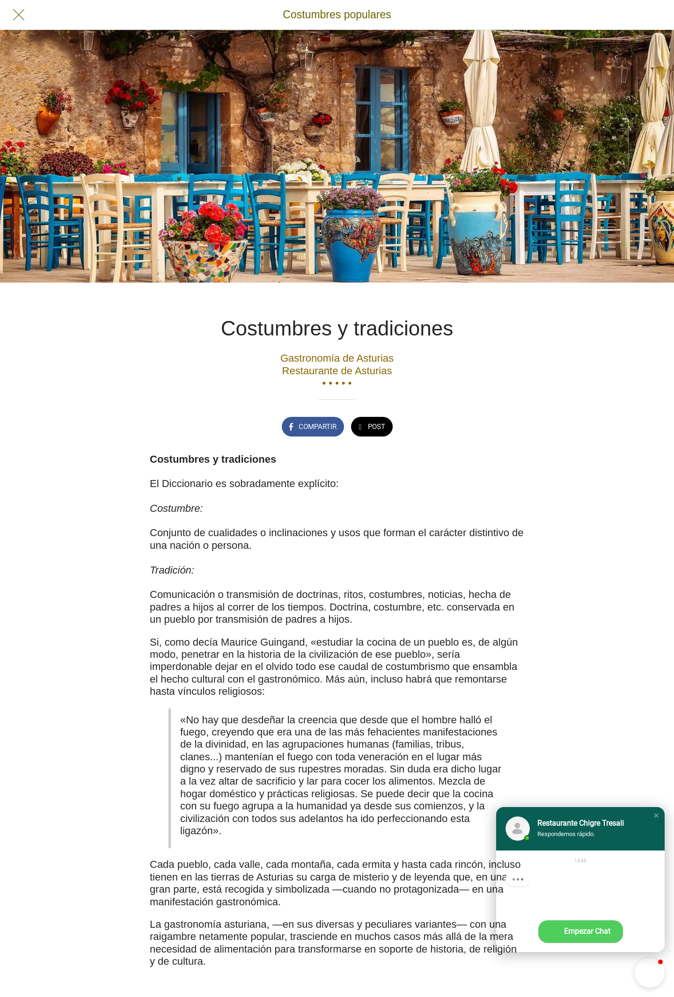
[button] (656, 815)
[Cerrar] (18, 15)
